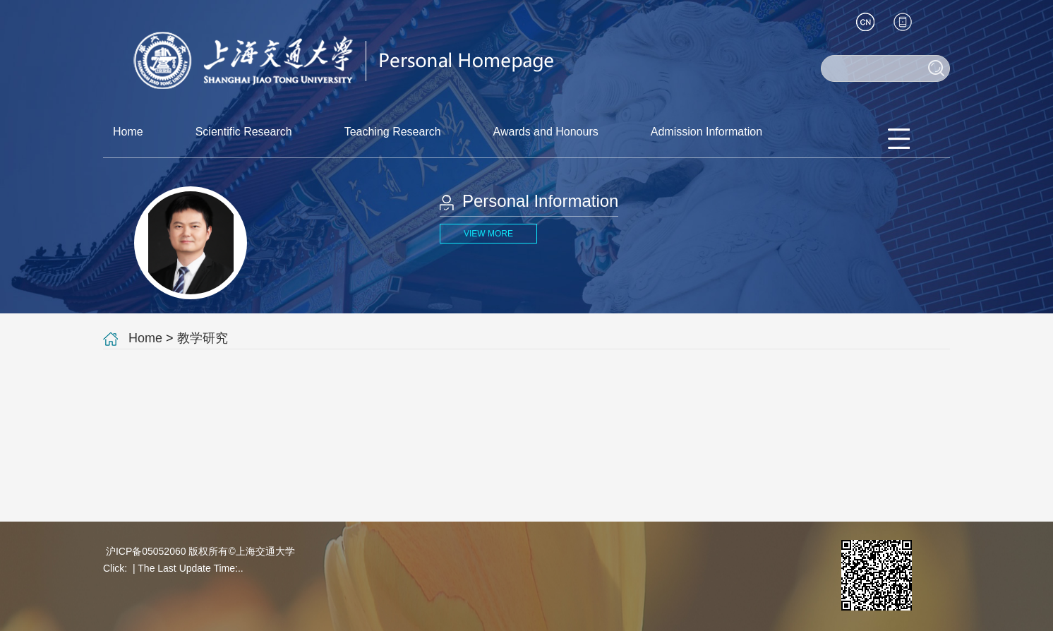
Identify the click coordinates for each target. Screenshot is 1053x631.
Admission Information (706, 132)
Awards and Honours (545, 132)
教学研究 (202, 338)
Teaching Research (392, 132)
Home (128, 132)
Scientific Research (243, 132)
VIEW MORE (488, 234)
